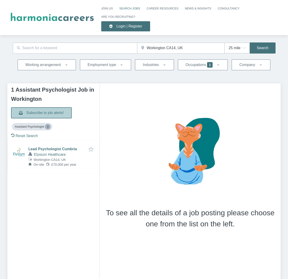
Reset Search (24, 136)
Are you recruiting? (118, 16)
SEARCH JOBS (129, 8)
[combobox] (75, 48)
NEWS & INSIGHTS (198, 8)
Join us (107, 8)
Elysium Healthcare (50, 154)
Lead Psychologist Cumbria (52, 149)
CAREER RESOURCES (162, 8)
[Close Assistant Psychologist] (47, 126)
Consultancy (229, 8)
